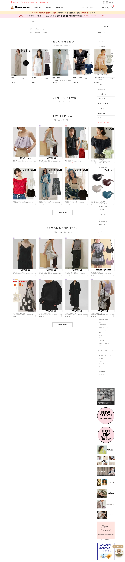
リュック (101, 275)
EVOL (100, 117)
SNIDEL (100, 41)
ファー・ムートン (103, 162)
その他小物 (101, 374)
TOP (33, 21)
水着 (100, 337)
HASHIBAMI (102, 98)
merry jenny (102, 94)
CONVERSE (102, 108)
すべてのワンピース (104, 219)
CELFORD (101, 46)
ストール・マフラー (104, 330)
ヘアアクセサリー (103, 324)
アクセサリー (102, 371)
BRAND (48, 7)
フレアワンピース (103, 221)
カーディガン (102, 201)
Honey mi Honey (103, 103)
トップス (101, 361)
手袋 (100, 332)
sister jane (101, 89)
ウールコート (102, 159)
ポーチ (100, 335)
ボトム (100, 366)
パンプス (101, 278)
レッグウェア (102, 340)
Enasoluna (101, 113)
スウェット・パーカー (104, 206)
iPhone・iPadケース (104, 343)
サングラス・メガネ (104, 327)
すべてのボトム (102, 236)
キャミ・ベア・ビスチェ (105, 203)
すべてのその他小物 (104, 319)
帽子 (100, 322)
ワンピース (101, 363)
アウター (101, 358)
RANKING (59, 7)
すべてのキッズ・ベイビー (105, 355)
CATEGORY (37, 7)
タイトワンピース (103, 224)
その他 (100, 345)
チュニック (101, 209)
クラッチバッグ (102, 273)
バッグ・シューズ (103, 368)
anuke (100, 37)
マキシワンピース (103, 226)
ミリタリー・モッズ (104, 167)
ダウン (100, 164)
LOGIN (103, 7)
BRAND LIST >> (103, 122)
